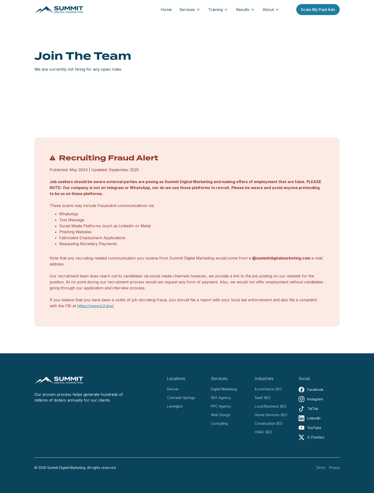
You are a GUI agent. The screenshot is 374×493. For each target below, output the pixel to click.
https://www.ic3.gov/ (95, 305)
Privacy (334, 467)
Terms (320, 467)
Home (166, 9)
